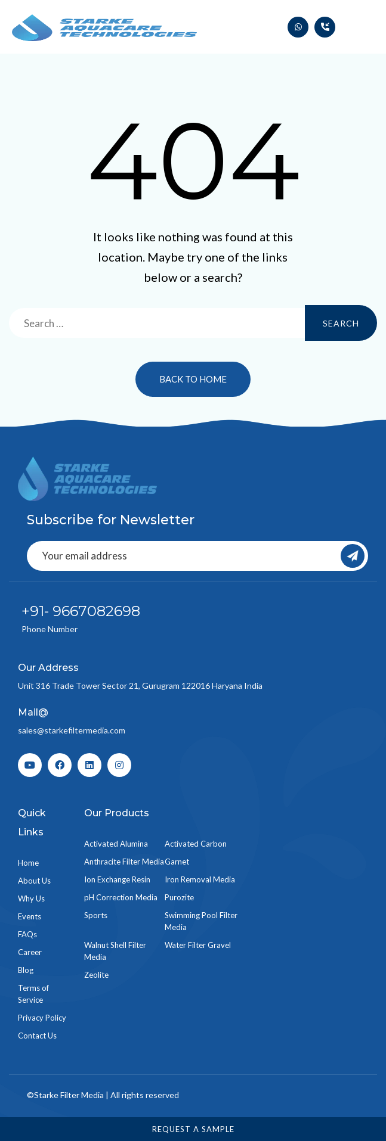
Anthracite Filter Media (124, 861)
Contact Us (37, 1035)
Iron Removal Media (200, 879)
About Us (34, 880)
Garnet (177, 861)
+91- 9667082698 (80, 611)
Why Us (31, 898)
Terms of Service (33, 994)
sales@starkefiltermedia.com (71, 730)
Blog (25, 970)
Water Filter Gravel (198, 945)
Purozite (179, 897)
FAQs (27, 934)
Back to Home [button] (193, 379)
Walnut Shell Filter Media (115, 951)
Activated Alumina (116, 843)
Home (28, 863)
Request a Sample (193, 1129)
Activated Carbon (196, 843)
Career (30, 952)
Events (29, 916)
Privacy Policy (42, 1017)
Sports (95, 915)
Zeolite (96, 975)
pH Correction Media (121, 897)
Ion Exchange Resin (117, 879)
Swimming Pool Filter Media (201, 921)
